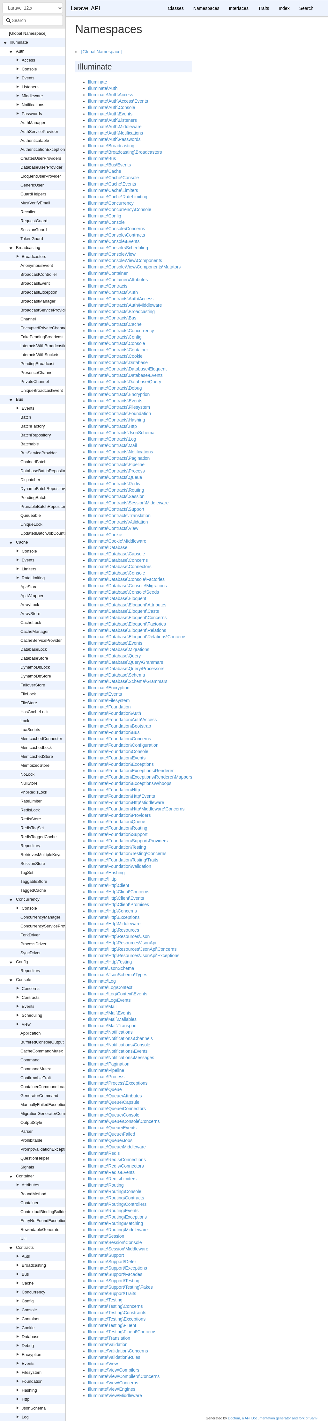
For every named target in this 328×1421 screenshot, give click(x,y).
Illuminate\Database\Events (115, 643)
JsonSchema (34, 1408)
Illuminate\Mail (102, 1006)
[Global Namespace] (28, 33)
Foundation (32, 1381)
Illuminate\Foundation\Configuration (123, 745)
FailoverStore (32, 685)
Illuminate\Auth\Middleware (115, 126)
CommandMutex (35, 1068)
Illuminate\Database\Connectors (120, 566)
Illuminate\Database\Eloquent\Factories (127, 623)
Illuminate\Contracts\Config (115, 337)
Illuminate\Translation (109, 1338)
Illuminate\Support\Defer (112, 1261)
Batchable (29, 444)
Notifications (33, 104)
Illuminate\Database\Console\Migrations (127, 585)
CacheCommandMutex (41, 1051)
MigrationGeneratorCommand (47, 1113)
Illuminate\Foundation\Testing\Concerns (127, 853)
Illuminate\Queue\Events (112, 1127)
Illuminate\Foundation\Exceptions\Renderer (131, 770)
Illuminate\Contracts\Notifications (120, 451)
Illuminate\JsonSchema (111, 968)
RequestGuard (34, 220)
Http (25, 1399)
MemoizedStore (34, 765)
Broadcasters (34, 256)
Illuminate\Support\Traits (112, 1293)
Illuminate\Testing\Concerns (115, 1306)
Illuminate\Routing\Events (113, 1210)
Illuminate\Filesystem (109, 700)
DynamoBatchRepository (43, 488)
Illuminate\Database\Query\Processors (126, 668)
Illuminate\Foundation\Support (118, 834)
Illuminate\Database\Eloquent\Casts (123, 611)
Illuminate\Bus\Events (109, 164)
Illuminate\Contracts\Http (112, 426)
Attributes (30, 1185)
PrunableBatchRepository (43, 506)
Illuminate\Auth (103, 88)
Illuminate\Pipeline (106, 1070)
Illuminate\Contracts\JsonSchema (121, 432)
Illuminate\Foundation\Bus (114, 732)
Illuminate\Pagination (109, 1063)
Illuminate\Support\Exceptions (117, 1268)
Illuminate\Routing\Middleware (118, 1229)
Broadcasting (28, 247)
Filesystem (31, 1372)
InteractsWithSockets (39, 354)
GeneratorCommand (39, 1095)
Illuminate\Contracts (108, 286)
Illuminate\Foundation (109, 706)
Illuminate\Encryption (109, 687)
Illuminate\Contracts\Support (116, 509)
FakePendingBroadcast (41, 336)
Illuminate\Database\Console (116, 572)
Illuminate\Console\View (112, 254)
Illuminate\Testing (105, 1299)
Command (30, 1060)
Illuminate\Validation (108, 1344)
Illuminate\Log (102, 981)
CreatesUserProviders (40, 158)
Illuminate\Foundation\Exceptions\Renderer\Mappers (140, 777)
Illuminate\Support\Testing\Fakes (120, 1287)
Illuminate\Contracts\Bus (112, 317)
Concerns (31, 988)
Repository (30, 845)
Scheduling (32, 1015)
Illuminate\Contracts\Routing (116, 490)
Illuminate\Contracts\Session (116, 496)
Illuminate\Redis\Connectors (116, 1165)
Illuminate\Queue (105, 1089)
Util (23, 1238)
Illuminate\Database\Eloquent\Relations (127, 630)
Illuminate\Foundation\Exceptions (121, 764)
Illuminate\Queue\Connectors (117, 1108)
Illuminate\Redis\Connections (117, 1159)
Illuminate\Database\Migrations (118, 649)
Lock (24, 720)
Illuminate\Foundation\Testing (117, 847)
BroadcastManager (38, 301)
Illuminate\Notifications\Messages (121, 1057)
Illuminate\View (103, 1363)
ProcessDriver (33, 943)
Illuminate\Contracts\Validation (118, 521)
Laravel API (85, 8)
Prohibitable (31, 1140)
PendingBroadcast (37, 363)
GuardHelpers (33, 194)
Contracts (31, 997)
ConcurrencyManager (40, 917)
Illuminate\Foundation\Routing (117, 828)
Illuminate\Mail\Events (109, 1012)
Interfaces (238, 8)
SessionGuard (33, 229)
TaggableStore (33, 881)
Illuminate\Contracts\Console (116, 343)
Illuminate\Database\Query (114, 655)
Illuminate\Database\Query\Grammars (125, 662)
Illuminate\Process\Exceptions (118, 1083)
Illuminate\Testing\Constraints (117, 1312)
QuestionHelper (34, 1158)
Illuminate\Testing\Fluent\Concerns (122, 1331)
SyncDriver (30, 952)
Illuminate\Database (108, 547)
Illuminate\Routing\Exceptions (117, 1217)
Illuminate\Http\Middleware (114, 923)
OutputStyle (31, 1122)
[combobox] (33, 20)
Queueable (30, 515)
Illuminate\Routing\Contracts (116, 1197)
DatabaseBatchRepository (44, 470)
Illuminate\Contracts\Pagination (119, 458)
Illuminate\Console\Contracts (116, 235)
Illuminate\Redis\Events (111, 1172)
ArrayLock (29, 604)
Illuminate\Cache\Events (112, 184)
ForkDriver (30, 935)
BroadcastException (38, 292)
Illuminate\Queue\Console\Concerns (124, 1121)
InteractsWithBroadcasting (44, 345)
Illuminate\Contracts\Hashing (116, 419)
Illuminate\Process (106, 1076)
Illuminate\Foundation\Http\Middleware (126, 802)
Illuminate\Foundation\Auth (114, 713)
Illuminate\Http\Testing (110, 961)
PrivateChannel (34, 381)
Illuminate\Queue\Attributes (115, 1095)
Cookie (28, 1327)
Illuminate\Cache (104, 171)
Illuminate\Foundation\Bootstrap (119, 726)
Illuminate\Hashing (106, 872)
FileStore (28, 702)
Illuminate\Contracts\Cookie (115, 356)
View (26, 1024)
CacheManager (34, 631)
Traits (263, 8)
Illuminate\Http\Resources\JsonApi (122, 942)
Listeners (30, 86)
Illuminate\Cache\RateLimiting (117, 196)
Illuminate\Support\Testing (113, 1280)
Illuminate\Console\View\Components (125, 260)
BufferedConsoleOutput (42, 1042)
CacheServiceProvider (41, 640)
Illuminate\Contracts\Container (118, 349)
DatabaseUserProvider (41, 167)
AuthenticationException (42, 149)
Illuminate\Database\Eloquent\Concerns (127, 617)
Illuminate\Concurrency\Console (119, 209)
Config (22, 961)
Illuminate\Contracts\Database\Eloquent (127, 368)
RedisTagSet (32, 827)
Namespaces (206, 8)
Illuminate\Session (106, 1236)
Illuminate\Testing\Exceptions (117, 1319)
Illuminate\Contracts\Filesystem (119, 407)
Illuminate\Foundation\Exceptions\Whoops (129, 783)
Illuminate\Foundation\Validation (119, 866)
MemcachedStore (36, 756)
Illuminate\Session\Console (115, 1242)
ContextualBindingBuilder (43, 1211)
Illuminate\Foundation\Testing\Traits (123, 859)
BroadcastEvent (35, 283)
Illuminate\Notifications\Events (118, 1051)
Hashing (29, 1390)
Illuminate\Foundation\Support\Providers (128, 840)
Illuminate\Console (106, 222)
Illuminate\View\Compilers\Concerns (124, 1376)
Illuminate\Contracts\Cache (115, 324)
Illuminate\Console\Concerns (116, 228)
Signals (27, 1167)
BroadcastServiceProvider (44, 310)
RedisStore (30, 819)
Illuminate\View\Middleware (115, 1395)
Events (28, 78)
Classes (176, 8)
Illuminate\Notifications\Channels (120, 1038)
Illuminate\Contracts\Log (112, 439)
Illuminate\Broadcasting (111, 145)
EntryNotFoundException (43, 1220)
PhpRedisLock (33, 792)
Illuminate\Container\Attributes (118, 279)
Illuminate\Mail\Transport (112, 1025)
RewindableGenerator (40, 1229)
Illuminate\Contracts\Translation (119, 515)
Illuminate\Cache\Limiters (113, 190)
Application (30, 1033)
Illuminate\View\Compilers (113, 1370)
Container (25, 1176)
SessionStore (32, 863)
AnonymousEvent (36, 265)
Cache (22, 542)
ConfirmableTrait (35, 1077)
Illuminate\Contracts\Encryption (119, 394)
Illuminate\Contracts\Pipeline (116, 464)
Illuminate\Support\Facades (115, 1274)
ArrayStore (30, 613)
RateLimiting (33, 577)
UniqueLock (31, 524)
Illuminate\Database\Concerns (118, 560)
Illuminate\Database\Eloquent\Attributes (127, 604)
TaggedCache (33, 890)
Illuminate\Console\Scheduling (118, 247)
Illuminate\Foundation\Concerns (119, 738)
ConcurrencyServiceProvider (46, 926)
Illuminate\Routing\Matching (115, 1223)
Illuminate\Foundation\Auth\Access (122, 719)
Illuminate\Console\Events (114, 241)
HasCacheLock (34, 711)
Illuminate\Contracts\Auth (113, 292)
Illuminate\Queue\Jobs (110, 1140)
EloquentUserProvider (40, 176)
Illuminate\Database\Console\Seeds (123, 592)
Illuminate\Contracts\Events (115, 400)
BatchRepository (35, 435)
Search (306, 8)
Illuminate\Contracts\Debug (115, 388)
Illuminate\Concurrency (111, 203)
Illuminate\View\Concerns (113, 1382)
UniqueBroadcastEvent (41, 390)
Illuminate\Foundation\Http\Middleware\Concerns (136, 808)
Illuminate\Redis (104, 1153)
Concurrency (28, 899)
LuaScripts (30, 729)
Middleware (32, 95)
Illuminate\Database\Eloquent (117, 598)
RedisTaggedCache (38, 836)
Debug (28, 1345)
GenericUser (32, 185)
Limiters (29, 569)
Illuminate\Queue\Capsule (113, 1102)
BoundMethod (33, 1193)
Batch (25, 417)
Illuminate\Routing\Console (114, 1191)
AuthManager (32, 122)
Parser (26, 1131)
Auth (20, 51)
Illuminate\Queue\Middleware (117, 1146)
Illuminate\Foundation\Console (118, 751)
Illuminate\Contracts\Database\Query (124, 381)
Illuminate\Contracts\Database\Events (125, 375)
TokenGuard (31, 238)
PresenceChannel (36, 372)
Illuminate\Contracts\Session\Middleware (128, 502)
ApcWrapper (31, 595)
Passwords (32, 113)
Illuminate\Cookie (105, 534)
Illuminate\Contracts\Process (116, 470)
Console (29, 69)
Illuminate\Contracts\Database (118, 362)
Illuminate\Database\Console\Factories (126, 579)
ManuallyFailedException (43, 1104)
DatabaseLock (33, 649)
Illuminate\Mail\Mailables (112, 1019)
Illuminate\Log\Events (109, 1000)
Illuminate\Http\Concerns (112, 910)
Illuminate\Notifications (110, 1032)
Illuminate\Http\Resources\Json (119, 936)
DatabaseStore (34, 658)
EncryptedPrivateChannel (43, 328)
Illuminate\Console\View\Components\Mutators (134, 266)
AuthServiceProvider (39, 131)
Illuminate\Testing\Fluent (112, 1325)
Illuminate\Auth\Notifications (115, 133)
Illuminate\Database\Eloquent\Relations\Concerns (137, 636)
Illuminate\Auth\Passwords (114, 139)
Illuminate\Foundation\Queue (116, 821)
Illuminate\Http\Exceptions (114, 917)
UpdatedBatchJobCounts (43, 533)
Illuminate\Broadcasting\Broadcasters (125, 152)
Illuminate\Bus (102, 158)
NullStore (28, 783)
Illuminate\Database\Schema (116, 675)
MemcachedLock (36, 747)
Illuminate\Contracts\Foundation (119, 413)
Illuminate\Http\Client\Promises (118, 904)
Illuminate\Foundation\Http (114, 789)
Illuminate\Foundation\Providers (119, 815)
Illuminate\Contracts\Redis (114, 483)
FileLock (28, 694)
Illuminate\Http (102, 879)
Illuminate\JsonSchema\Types (117, 974)
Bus (19, 399)
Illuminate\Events (105, 694)
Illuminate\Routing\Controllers (117, 1204)
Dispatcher (30, 479)
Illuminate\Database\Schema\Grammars (128, 681)
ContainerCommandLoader (45, 1086)
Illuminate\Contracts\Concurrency (121, 330)
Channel (28, 319)
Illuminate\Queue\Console (113, 1114)
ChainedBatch (33, 461)
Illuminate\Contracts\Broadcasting (121, 311)
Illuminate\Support (106, 1255)
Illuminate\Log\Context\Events (117, 993)
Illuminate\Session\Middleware (118, 1248)
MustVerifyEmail (35, 203)
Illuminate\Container (108, 273)
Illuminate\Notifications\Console (119, 1044)
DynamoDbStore (35, 676)
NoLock (27, 774)
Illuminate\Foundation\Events (117, 757)
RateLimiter (30, 801)
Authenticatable (34, 140)
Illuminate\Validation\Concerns (118, 1350)
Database (31, 1336)
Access (28, 60)
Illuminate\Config (104, 215)
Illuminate (19, 42)
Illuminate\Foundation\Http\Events (121, 796)
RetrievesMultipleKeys (41, 854)
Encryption (31, 1354)
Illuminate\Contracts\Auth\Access (120, 298)
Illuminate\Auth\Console (111, 107)
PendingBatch (33, 497)
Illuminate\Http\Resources (113, 930)
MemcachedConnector (41, 738)
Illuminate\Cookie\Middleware (117, 541)
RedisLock (30, 810)
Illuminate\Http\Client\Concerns (119, 891)
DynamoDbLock (35, 667)
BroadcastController (38, 274)
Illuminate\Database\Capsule (116, 553)
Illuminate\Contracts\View (113, 528)
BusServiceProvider (38, 452)
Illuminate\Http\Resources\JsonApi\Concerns (132, 949)
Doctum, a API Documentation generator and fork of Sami (272, 1418)
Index (284, 8)
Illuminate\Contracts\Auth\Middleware (125, 305)
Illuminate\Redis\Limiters (112, 1178)
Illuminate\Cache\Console (113, 177)
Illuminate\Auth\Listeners (112, 120)
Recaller (28, 211)
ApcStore (28, 586)
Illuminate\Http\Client (108, 885)
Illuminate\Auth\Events (110, 113)
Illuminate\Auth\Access (110, 94)
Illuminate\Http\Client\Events (116, 898)
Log (25, 1417)
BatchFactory (32, 426)
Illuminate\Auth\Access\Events (118, 101)
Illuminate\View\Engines (111, 1389)
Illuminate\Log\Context (110, 987)
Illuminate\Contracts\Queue (115, 477)
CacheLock (30, 622)
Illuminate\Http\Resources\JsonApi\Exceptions (133, 955)
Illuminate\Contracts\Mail (112, 445)
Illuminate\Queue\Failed (111, 1134)
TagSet (26, 872)
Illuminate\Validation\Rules (114, 1357)
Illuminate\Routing (106, 1185)
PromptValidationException (45, 1149)
